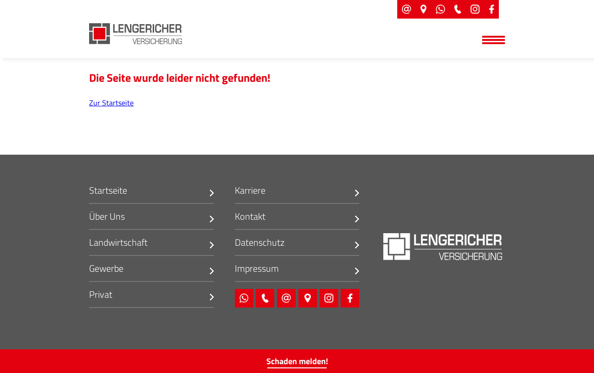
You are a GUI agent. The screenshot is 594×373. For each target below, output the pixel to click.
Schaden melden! (297, 361)
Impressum (257, 269)
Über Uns (107, 217)
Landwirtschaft (118, 243)
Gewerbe (106, 269)
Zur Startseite (111, 102)
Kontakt (250, 217)
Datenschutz (259, 243)
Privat (100, 295)
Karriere (250, 191)
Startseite (108, 191)
